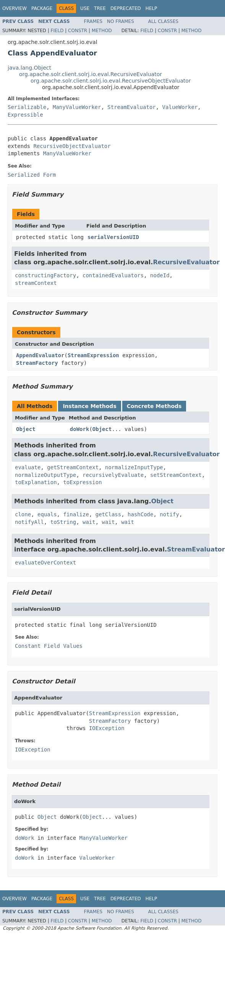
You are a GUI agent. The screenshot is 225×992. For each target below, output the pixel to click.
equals (47, 514)
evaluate (27, 467)
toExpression (82, 482)
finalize (76, 514)
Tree (100, 8)
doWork (79, 429)
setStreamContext (176, 475)
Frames (93, 21)
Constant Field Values (49, 646)
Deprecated (125, 8)
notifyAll (29, 522)
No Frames (120, 21)
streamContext (36, 283)
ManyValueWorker (77, 107)
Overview (14, 8)
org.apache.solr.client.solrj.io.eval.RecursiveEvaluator (90, 74)
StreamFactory (37, 363)
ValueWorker (180, 107)
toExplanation (36, 482)
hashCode (140, 514)
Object (26, 429)
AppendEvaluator (40, 355)
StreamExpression (93, 355)
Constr (77, 30)
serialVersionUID (113, 237)
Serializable (27, 107)
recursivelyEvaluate (113, 475)
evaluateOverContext (45, 562)
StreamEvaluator (131, 107)
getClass (108, 514)
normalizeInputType (134, 467)
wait (89, 522)
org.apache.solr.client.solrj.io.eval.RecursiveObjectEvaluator (111, 81)
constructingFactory (45, 275)
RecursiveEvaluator (186, 262)
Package (41, 8)
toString (63, 522)
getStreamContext (73, 467)
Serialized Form (32, 175)
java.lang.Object (29, 68)
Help (151, 8)
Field (56, 30)
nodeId (160, 275)
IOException (107, 728)
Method (102, 30)
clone (23, 514)
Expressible (25, 115)
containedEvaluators (113, 275)
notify (169, 514)
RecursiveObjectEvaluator (71, 146)
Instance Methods (89, 406)
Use (84, 8)
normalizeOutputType (45, 475)
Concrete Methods (154, 406)
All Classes (163, 21)
